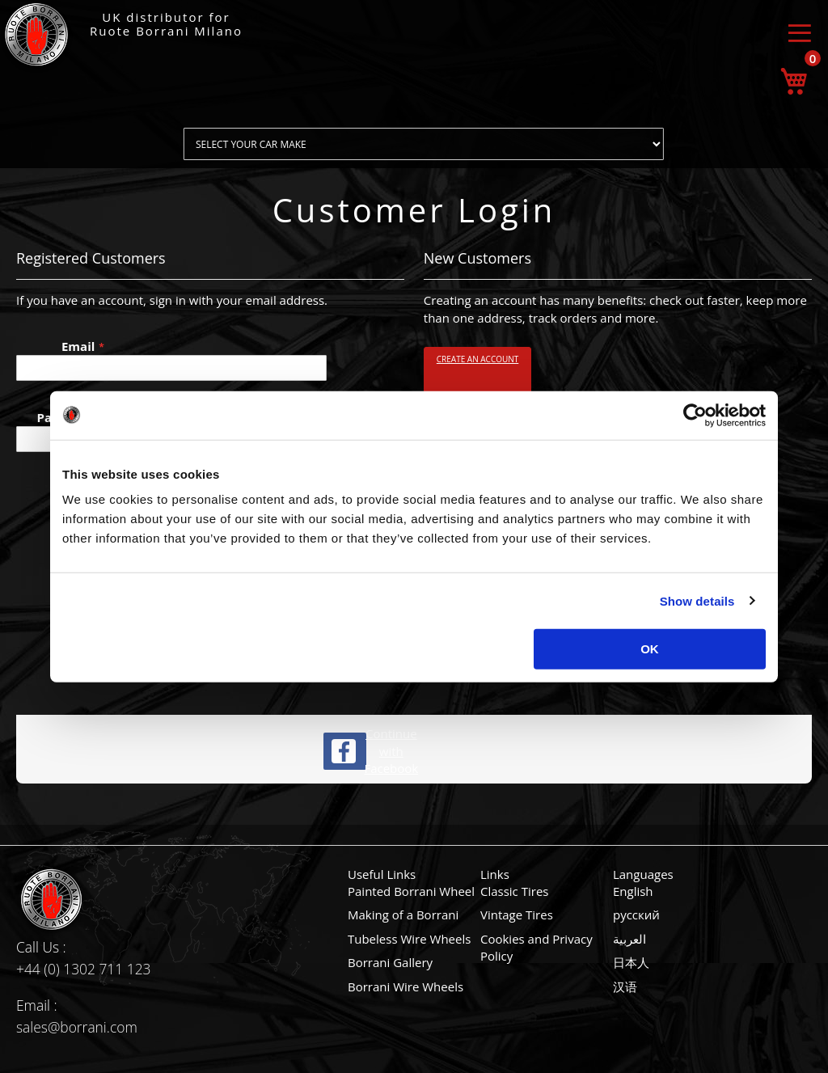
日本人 (631, 962)
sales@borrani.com (76, 1027)
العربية (629, 939)
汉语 (625, 986)
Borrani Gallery (390, 962)
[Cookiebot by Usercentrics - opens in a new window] (695, 415)
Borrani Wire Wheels (405, 986)
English (633, 891)
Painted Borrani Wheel (411, 891)
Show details (697, 600)
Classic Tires (514, 891)
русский (636, 914)
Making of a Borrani (403, 914)
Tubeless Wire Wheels (409, 939)
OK (649, 649)
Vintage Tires (516, 914)
